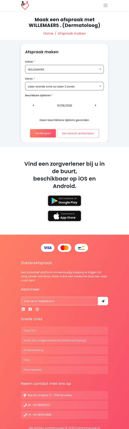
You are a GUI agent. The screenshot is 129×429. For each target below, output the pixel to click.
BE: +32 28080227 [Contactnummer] (39, 404)
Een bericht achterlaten (79, 133)
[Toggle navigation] (105, 5)
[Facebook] (30, 308)
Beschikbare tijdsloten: (38, 95)
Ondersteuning (33, 349)
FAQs (27, 359)
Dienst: (30, 78)
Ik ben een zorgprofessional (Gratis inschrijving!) (55, 339)
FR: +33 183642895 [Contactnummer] (39, 414)
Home (48, 33)
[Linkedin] (23, 308)
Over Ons (30, 330)
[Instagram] (37, 308)
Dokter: (30, 61)
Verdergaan (42, 133)
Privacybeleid (32, 369)
